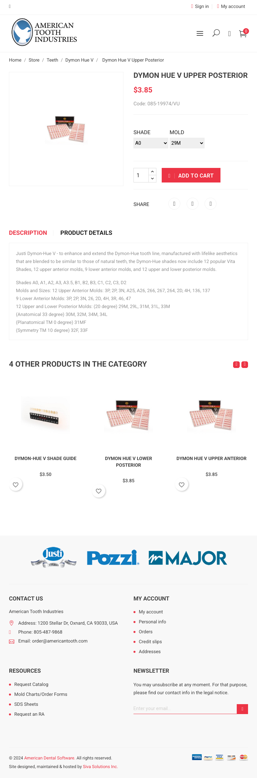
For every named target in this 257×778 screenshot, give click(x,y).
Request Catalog (31, 684)
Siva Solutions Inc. (100, 766)
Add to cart (191, 176)
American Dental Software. (49, 758)
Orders (146, 632)
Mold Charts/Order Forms (40, 694)
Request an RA (29, 714)
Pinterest (210, 204)
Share (174, 204)
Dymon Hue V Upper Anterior (212, 458)
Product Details (86, 233)
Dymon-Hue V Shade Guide (45, 458)
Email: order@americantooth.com (53, 641)
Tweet (193, 204)
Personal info (152, 622)
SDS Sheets (26, 704)
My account (151, 599)
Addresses (150, 651)
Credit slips (150, 642)
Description (28, 233)
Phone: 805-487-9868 (40, 632)
